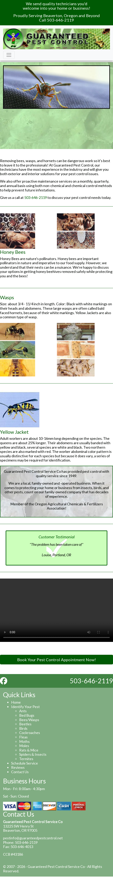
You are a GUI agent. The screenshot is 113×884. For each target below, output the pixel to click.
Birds (23, 728)
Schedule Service (24, 763)
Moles (24, 745)
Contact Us (20, 772)
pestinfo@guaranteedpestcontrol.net (33, 838)
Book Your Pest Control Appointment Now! (56, 659)
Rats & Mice (28, 750)
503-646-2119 (35, 197)
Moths (24, 741)
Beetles (25, 724)
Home (16, 702)
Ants (23, 711)
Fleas (23, 737)
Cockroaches (29, 732)
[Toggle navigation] (9, 55)
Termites (26, 759)
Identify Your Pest (25, 706)
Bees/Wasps (29, 719)
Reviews (18, 767)
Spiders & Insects (32, 754)
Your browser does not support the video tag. (56, 610)
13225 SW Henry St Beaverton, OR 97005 (20, 828)
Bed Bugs (26, 715)
